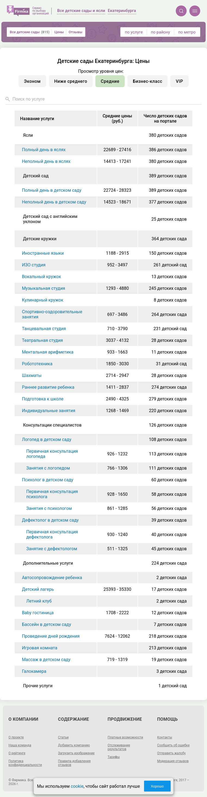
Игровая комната (39, 647)
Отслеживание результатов (119, 747)
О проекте (16, 737)
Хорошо (157, 786)
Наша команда (19, 745)
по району (160, 32)
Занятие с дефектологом (51, 548)
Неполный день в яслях (46, 161)
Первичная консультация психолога (52, 494)
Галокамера (34, 671)
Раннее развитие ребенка (48, 387)
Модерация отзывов (173, 761)
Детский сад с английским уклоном (50, 219)
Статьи (63, 737)
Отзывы (75, 32)
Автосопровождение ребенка (52, 577)
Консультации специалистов (52, 425)
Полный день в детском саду (51, 190)
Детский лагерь (38, 589)
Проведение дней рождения (51, 636)
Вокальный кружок (41, 276)
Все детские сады (29, 32)
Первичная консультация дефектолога (52, 534)
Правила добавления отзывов (74, 763)
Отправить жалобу (171, 753)
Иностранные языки (43, 253)
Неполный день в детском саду (54, 202)
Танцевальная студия (44, 328)
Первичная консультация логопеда (52, 454)
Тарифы (114, 757)
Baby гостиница (38, 612)
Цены (59, 32)
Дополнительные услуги (48, 563)
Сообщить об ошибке (173, 745)
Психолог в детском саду (47, 479)
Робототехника (37, 363)
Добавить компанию (74, 745)
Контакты (164, 737)
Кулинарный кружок (42, 300)
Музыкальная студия (43, 288)
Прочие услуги (38, 685)
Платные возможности (125, 737)
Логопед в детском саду (46, 439)
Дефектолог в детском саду (50, 520)
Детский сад (36, 175)
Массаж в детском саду (46, 659)
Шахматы (32, 375)
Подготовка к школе (43, 398)
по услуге (134, 32)
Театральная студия (42, 340)
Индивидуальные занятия (48, 410)
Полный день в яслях (44, 149)
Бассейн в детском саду (46, 624)
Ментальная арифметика (48, 352)
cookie (77, 786)
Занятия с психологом (49, 508)
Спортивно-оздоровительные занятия (52, 314)
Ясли (28, 135)
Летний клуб (39, 601)
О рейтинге (16, 753)
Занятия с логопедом (48, 468)
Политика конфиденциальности (25, 763)
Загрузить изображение (76, 753)
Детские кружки (40, 238)
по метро (187, 32)
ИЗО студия (34, 264)
